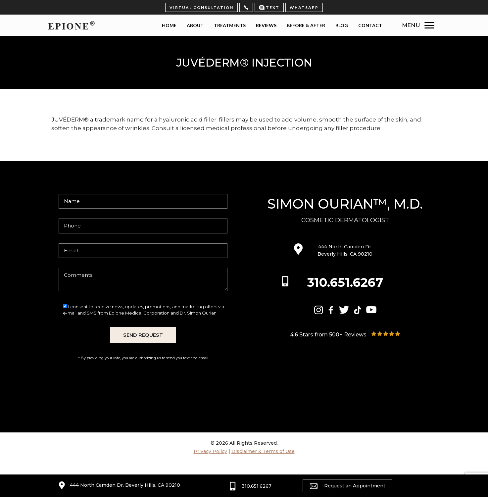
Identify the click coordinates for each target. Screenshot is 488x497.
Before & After (306, 25)
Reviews (266, 25)
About (195, 25)
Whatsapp (304, 7)
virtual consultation (201, 7)
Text (269, 7)
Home (169, 25)
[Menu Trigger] (431, 25)
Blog (341, 25)
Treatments (230, 25)
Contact (370, 25)
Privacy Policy (210, 451)
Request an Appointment (347, 486)
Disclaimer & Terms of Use (263, 451)
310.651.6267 (345, 282)
